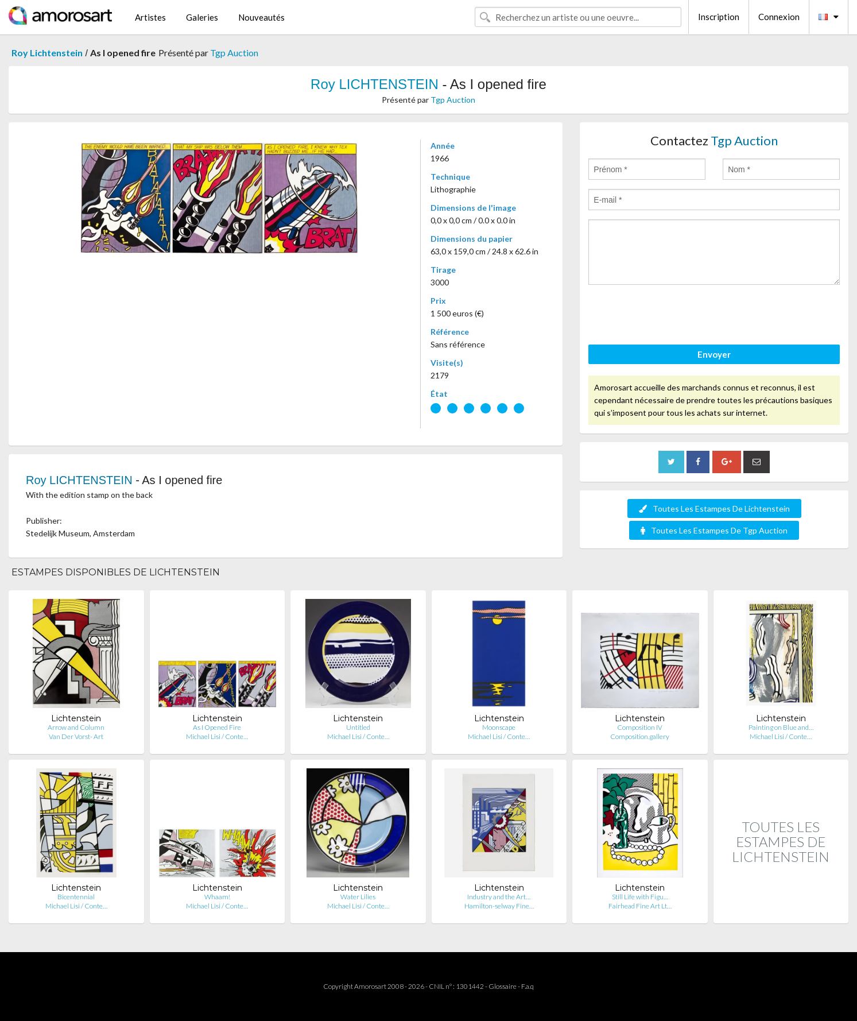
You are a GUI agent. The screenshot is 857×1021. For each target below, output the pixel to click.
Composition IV (639, 727)
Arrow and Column (76, 727)
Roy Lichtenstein (47, 52)
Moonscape (498, 727)
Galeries (202, 17)
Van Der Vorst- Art (76, 736)
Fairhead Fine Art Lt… (640, 906)
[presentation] (675, 316)
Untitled (358, 727)
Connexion (779, 16)
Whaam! (217, 896)
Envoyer (714, 354)
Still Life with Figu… (640, 896)
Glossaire (502, 986)
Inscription (718, 16)
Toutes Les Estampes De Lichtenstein (714, 508)
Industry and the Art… (498, 896)
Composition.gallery (639, 736)
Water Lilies (357, 896)
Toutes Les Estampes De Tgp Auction (714, 530)
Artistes (150, 17)
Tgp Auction (234, 52)
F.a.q (527, 986)
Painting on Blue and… (781, 727)
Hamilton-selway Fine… (499, 906)
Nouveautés (261, 17)
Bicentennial (76, 896)
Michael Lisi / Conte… (217, 736)
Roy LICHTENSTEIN (375, 84)
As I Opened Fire (217, 727)
